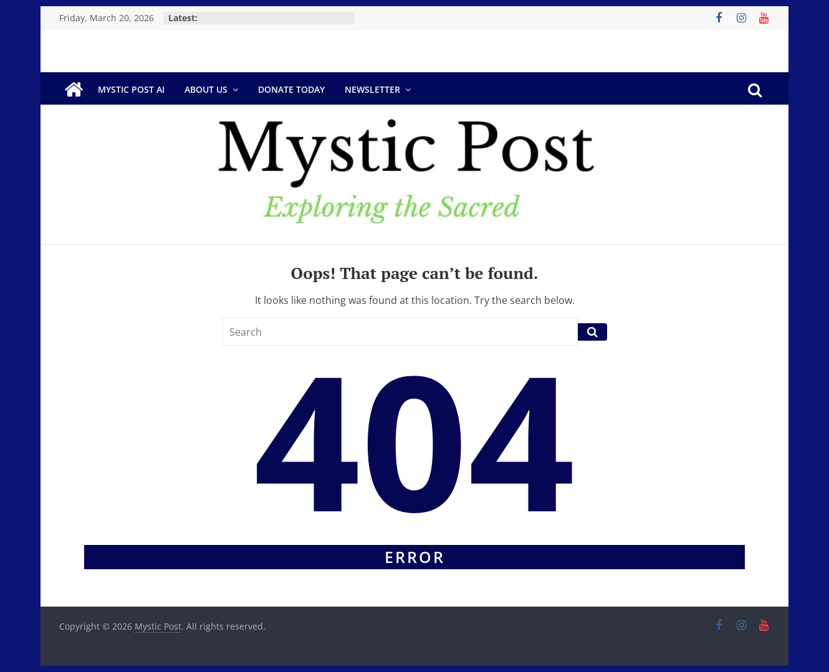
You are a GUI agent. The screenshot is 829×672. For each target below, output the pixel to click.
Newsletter (372, 89)
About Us (206, 89)
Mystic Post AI (131, 89)
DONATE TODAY (291, 89)
